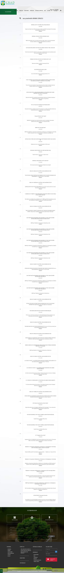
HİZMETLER (21, 10)
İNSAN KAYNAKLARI (11, 553)
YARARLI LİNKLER (36, 561)
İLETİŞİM (48, 10)
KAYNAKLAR (32, 10)
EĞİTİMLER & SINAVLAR (39, 10)
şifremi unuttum (48, 553)
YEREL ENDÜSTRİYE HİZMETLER (26, 549)
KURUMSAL (16, 10)
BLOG (45, 10)
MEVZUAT (35, 558)
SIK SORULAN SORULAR (37, 560)
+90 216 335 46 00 (14, 519)
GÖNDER (51, 536)
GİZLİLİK (9, 556)
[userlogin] (56, 552)
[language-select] (61, 10)
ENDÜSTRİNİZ (26, 10)
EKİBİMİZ (9, 550)
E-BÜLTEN (9, 554)
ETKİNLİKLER (36, 557)
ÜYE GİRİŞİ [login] (56, 10)
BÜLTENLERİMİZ (36, 554)
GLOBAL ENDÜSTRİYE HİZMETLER (26, 550)
